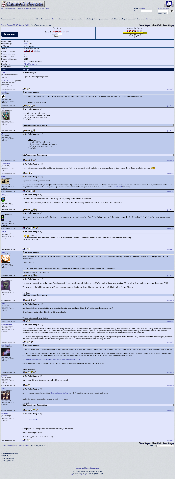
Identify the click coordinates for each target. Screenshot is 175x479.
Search (34, 8)
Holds (27, 25)
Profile (42, 8)
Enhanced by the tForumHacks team (81, 475)
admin (3, 72)
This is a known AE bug (59, 393)
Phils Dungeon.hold (9, 81)
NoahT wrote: (33, 420)
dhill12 (3, 303)
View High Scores (30, 64)
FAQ (2, 8)
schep (3, 176)
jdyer (2, 134)
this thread (149, 19)
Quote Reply (170, 89)
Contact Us (80, 468)
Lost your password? (163, 8)
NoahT (3, 388)
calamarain (4, 279)
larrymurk (4, 213)
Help (6, 8)
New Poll (156, 25)
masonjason (4, 92)
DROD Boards (18, 25)
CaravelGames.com (92, 468)
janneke (3, 231)
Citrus (3, 252)
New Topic (144, 25)
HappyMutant (5, 163)
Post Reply (168, 25)
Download (9, 34)
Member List (13, 8)
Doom (3, 194)
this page (55, 19)
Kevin (26, 44)
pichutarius (4, 376)
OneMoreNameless (6, 324)
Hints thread (117, 187)
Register (142, 8)
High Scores (27, 8)
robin (3, 109)
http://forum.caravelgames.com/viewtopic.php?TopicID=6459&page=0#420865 (51, 359)
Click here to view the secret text (35, 125)
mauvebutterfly (5, 345)
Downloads (48, 8)
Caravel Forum (6, 25)
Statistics (20, 8)
